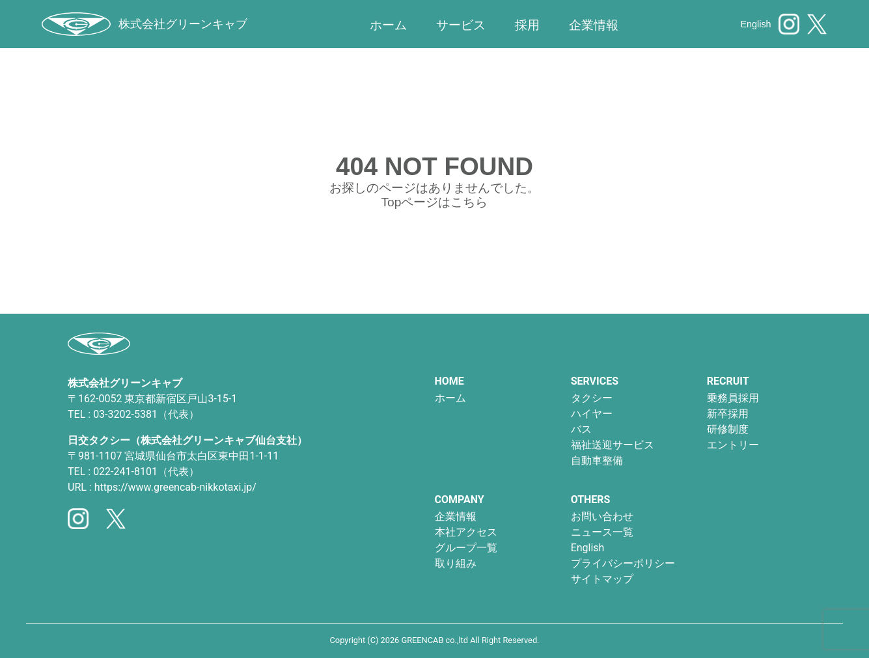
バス (581, 429)
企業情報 (455, 516)
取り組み (455, 563)
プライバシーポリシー (623, 563)
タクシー (592, 398)
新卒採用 (728, 413)
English (755, 24)
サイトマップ (602, 579)
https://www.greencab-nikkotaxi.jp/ (175, 487)
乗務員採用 (733, 398)
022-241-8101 (125, 471)
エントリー (733, 445)
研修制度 (728, 429)
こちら (469, 202)
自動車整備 (597, 460)
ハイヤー (592, 413)
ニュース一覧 (602, 532)
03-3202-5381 (125, 414)
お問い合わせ (602, 516)
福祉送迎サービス (612, 445)
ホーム (388, 25)
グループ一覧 (466, 547)
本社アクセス (466, 532)
